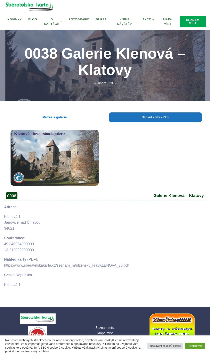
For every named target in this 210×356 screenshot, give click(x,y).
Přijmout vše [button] (195, 345)
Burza (101, 19)
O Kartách (51, 21)
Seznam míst (192, 21)
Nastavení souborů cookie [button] (165, 345)
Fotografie (79, 19)
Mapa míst (167, 21)
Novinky (14, 19)
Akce (146, 19)
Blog (32, 19)
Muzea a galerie (54, 117)
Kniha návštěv (124, 21)
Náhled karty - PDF (155, 117)
